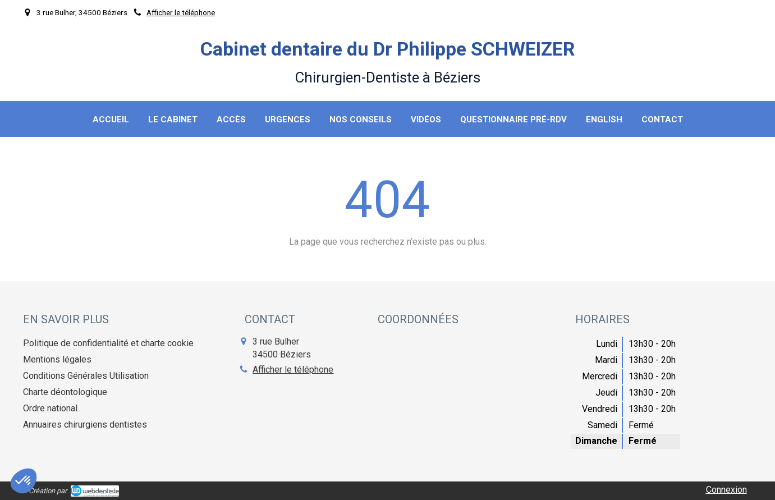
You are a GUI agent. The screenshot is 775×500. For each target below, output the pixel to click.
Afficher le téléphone (180, 12)
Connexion (726, 489)
